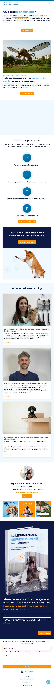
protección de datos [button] (24, 619)
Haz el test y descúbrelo (27, 242)
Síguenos (27, 496)
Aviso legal (27, 676)
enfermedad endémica (23, 18)
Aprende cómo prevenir (27, 221)
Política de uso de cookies (27, 679)
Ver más (7, 342)
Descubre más (27, 93)
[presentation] (13, 627)
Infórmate (27, 30)
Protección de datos (27, 682)
